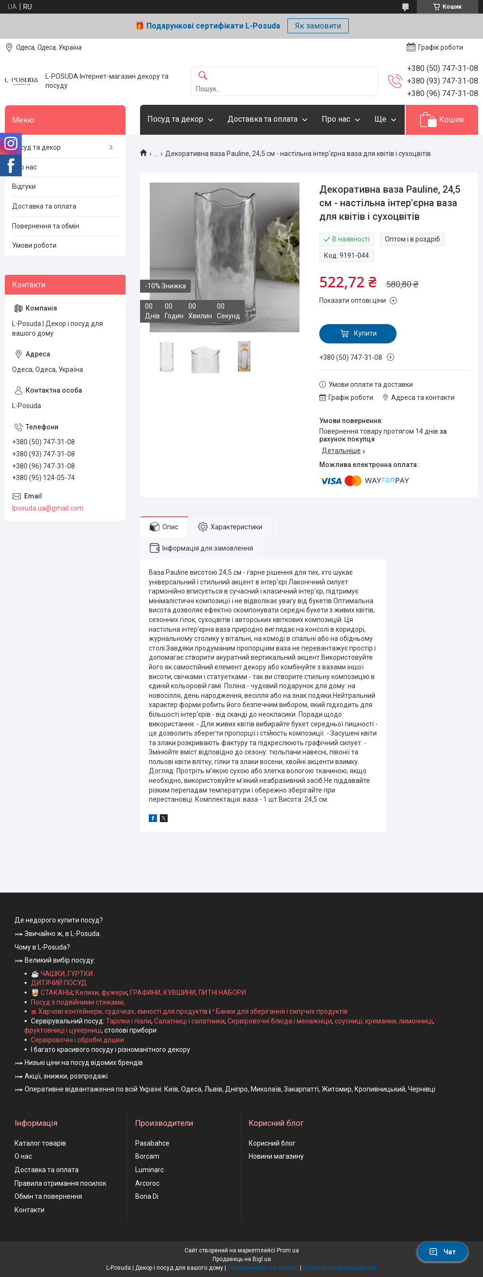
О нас (23, 1156)
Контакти (29, 1210)
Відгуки (24, 186)
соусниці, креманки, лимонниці (384, 1021)
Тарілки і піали (128, 1021)
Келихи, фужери (101, 992)
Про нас (336, 119)
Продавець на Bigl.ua (242, 1259)
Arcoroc (147, 1183)
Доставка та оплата (262, 119)
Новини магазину (276, 1156)
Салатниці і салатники (189, 1021)
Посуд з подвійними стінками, (78, 1002)
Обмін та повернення (48, 1196)
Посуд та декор (175, 119)
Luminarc (149, 1170)
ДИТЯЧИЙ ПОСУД (59, 983)
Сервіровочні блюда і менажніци (279, 1021)
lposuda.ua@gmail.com (48, 508)
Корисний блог (272, 1143)
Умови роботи (34, 245)
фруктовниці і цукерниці (62, 1030)
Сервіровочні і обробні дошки (77, 1040)
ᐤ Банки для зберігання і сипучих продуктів (280, 1011)
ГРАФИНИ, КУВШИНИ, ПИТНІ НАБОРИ (188, 992)
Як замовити (318, 25)
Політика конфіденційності (340, 1267)
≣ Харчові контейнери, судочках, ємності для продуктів (119, 1011)
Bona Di (146, 1196)
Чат (442, 1252)
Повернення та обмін (45, 226)
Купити (365, 333)
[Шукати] (203, 76)
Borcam (147, 1156)
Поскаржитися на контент (262, 1267)
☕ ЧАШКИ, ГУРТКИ (62, 974)
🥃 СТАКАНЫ (51, 992)
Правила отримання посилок (60, 1183)
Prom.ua (288, 1250)
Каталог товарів (40, 1143)
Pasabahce (152, 1143)
